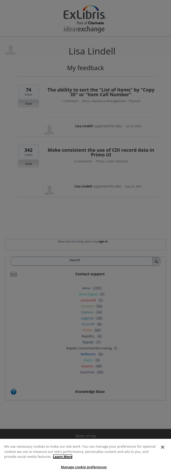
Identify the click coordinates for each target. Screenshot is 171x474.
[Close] (162, 451)
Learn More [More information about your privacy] (63, 461)
